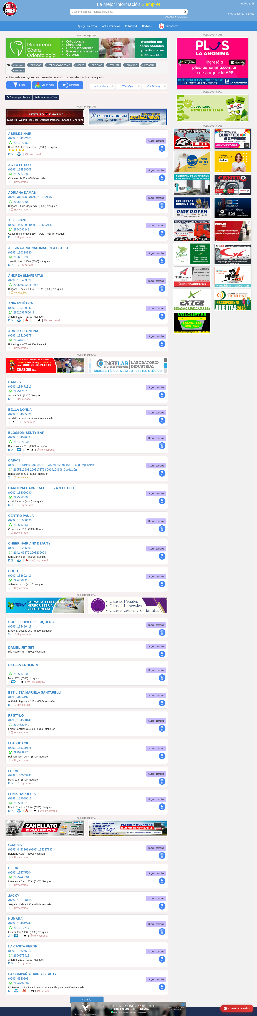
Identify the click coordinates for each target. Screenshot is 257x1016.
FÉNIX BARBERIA (22, 794)
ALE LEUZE (17, 220)
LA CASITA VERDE (22, 946)
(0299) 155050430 (20, 520)
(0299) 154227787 (40, 849)
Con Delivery (156, 86)
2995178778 (38, 469)
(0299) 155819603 (20, 464)
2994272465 (21, 142)
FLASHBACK (18, 743)
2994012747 (21, 927)
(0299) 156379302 (40, 197)
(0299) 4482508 (18, 224)
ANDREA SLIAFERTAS (25, 275)
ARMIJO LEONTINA (23, 331)
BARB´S (14, 382)
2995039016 (21, 803)
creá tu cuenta (236, 13)
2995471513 (21, 391)
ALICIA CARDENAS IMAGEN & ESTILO (38, 248)
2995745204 (21, 877)
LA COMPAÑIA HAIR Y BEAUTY (32, 974)
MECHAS (19, 70)
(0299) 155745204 (20, 872)
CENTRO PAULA (21, 516)
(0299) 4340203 (18, 978)
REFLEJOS (97, 65)
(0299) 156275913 (20, 950)
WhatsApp (131, 86)
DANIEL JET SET (21, 647)
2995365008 (21, 674)
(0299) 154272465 (20, 138)
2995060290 (21, 497)
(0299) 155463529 (20, 280)
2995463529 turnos (25, 284)
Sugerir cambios (156, 141)
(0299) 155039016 (20, 798)
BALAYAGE (132, 65)
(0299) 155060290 (20, 492)
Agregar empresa (87, 26)
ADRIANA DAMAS (22, 192)
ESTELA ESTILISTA (23, 665)
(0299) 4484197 (18, 697)
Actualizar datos (111, 26)
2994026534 (21, 441)
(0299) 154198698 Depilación (75, 464)
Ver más (86, 999)
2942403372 (21, 552)
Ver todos (19, 65)
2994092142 (21, 229)
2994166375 (21, 340)
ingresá (250, 13)
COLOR (80, 65)
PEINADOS (36, 65)
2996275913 (21, 955)
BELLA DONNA (20, 410)
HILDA (13, 868)
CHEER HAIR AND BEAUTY (29, 543)
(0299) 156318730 (20, 252)
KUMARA (15, 918)
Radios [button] (147, 26)
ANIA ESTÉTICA (20, 303)
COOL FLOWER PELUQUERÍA (31, 622)
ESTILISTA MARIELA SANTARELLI (34, 692)
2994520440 (21, 724)
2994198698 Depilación (62, 469)
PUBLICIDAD (86, 35)
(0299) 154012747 (20, 923)
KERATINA (149, 65)
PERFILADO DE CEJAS (59, 65)
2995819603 (21, 469)
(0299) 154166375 (20, 335)
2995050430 (21, 524)
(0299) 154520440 (20, 720)
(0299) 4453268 (18, 849)
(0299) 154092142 (40, 224)
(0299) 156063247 (20, 775)
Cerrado (43, 991)
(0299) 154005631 (20, 414)
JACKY (13, 895)
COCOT (14, 571)
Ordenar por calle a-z (46, 97)
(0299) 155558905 (20, 169)
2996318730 (21, 257)
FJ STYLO (16, 715)
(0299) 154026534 (20, 437)
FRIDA (13, 771)
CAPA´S (14, 460)
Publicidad (247, 3)
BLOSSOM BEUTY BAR (26, 433)
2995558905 (21, 174)
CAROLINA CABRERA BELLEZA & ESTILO (41, 488)
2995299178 (21, 752)
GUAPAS (15, 845)
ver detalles (19, 292)
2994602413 (21, 580)
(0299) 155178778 (44, 464)
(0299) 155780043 (20, 307)
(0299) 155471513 (20, 386)
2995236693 (38, 552)
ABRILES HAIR (19, 134)
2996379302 (21, 201)
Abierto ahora (104, 86)
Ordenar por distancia (19, 97)
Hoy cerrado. (34, 154)
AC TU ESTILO (19, 165)
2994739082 (21, 983)
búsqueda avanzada (176, 16)
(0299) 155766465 (20, 900)
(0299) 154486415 (20, 626)
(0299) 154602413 (20, 575)
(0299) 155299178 (20, 747)
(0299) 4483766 (18, 197)
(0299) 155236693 (20, 548)
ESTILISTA (114, 65)
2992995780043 (23, 312)
